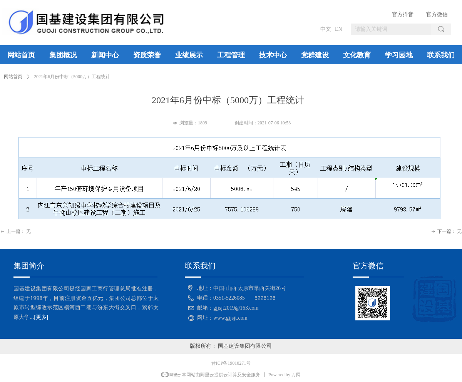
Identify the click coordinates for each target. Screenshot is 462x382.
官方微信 (437, 14)
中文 (325, 29)
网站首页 (13, 76)
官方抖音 (402, 14)
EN (338, 29)
